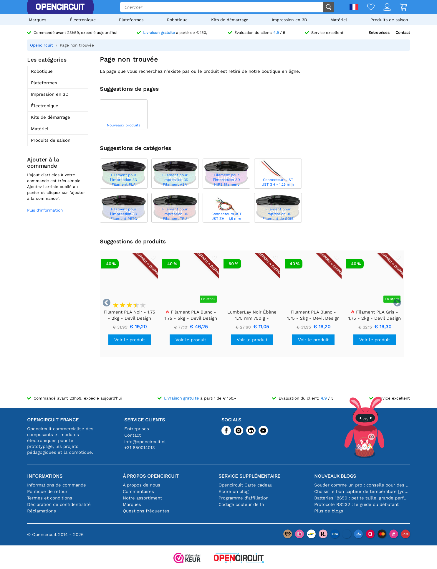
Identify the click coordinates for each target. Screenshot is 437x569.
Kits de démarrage (229, 19)
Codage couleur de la (241, 504)
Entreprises (379, 32)
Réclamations (41, 511)
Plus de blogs (328, 511)
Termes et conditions (49, 498)
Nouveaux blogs (335, 476)
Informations (44, 476)
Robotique (177, 19)
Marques (37, 19)
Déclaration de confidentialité (59, 504)
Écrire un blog (233, 491)
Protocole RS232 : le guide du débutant (356, 504)
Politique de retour (47, 491)
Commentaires (138, 491)
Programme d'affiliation (243, 498)
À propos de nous (141, 485)
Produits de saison (389, 19)
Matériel (338, 19)
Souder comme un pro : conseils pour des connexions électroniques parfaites (362, 485)
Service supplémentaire (249, 476)
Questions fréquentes (146, 511)
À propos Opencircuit (151, 476)
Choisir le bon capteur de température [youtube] (362, 491)
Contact (402, 32)
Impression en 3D (289, 19)
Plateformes (131, 19)
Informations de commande (56, 485)
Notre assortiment (142, 498)
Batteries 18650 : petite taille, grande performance (362, 498)
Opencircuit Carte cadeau (245, 485)
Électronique (83, 19)
